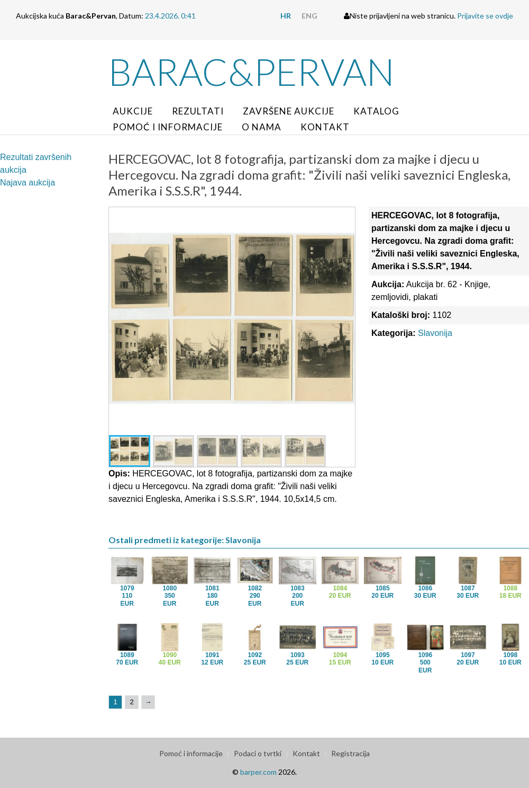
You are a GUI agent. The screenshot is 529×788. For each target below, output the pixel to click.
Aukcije (133, 111)
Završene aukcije (288, 111)
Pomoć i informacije (168, 126)
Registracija (350, 753)
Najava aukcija (27, 182)
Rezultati (198, 111)
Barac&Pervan (251, 71)
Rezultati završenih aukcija (35, 163)
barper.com (258, 771)
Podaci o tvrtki (257, 753)
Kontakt (325, 126)
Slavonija (435, 333)
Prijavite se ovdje (485, 15)
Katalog (376, 111)
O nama (261, 126)
